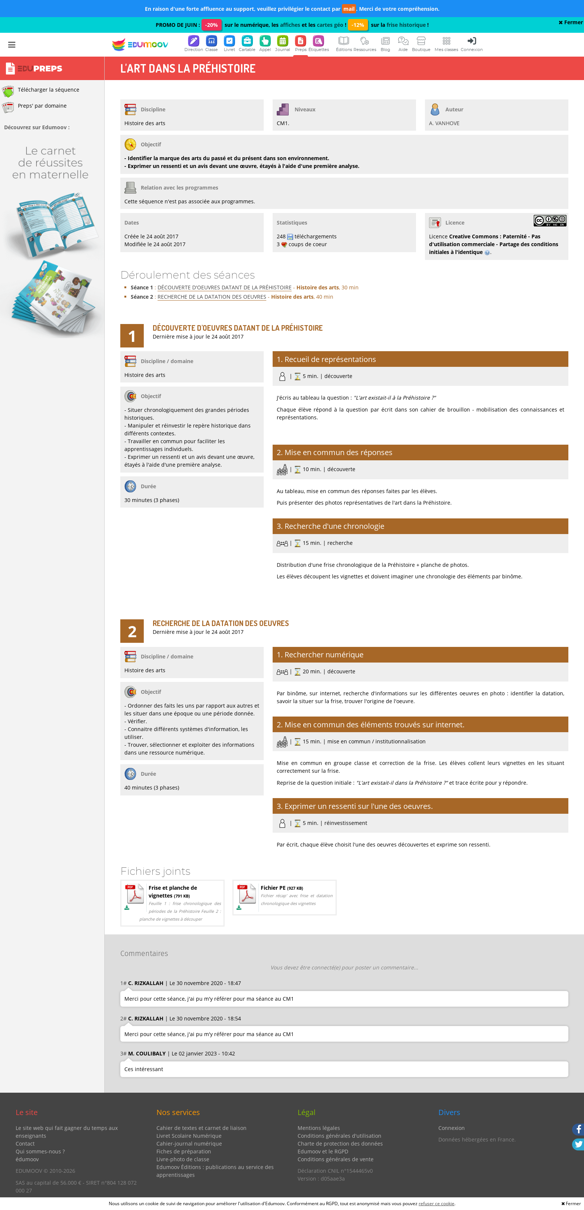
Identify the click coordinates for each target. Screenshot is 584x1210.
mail (349, 8)
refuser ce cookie (436, 1203)
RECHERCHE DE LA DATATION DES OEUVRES (212, 296)
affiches (290, 24)
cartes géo (330, 24)
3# (123, 1053)
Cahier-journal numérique (189, 1143)
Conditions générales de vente (336, 1159)
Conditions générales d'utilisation (339, 1135)
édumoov (27, 1159)
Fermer (571, 22)
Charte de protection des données (340, 1143)
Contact (25, 1143)
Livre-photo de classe (182, 1159)
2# (123, 1018)
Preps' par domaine (34, 108)
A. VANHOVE (444, 123)
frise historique (406, 24)
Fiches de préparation (183, 1151)
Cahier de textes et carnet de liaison (201, 1127)
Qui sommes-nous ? (40, 1151)
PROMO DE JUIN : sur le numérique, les (218, 24)
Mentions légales (319, 1127)
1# (123, 983)
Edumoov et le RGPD (323, 1151)
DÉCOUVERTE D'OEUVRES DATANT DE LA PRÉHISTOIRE (225, 287)
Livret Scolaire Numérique (189, 1135)
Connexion (451, 1127)
